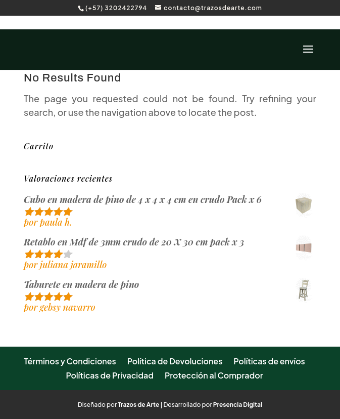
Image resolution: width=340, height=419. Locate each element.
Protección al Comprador (214, 375)
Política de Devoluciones (175, 361)
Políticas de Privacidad (110, 375)
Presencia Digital (237, 404)
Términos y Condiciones (70, 361)
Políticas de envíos (269, 361)
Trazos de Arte (138, 404)
